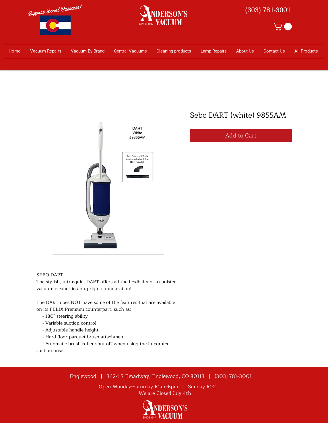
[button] (282, 26)
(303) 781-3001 (233, 376)
